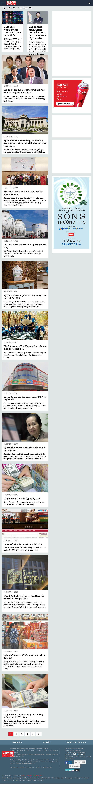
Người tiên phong (31, 778)
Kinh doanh (7, 778)
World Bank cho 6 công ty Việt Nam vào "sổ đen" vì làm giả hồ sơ (24, 597)
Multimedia (38, 780)
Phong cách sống (81, 778)
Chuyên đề (45, 778)
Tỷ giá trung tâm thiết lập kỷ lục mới (22, 498)
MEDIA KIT (17, 742)
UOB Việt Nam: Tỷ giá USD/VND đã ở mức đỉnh (12, 31)
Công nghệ (18, 778)
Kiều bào (14, 780)
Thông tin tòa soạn (76, 742)
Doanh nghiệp (25, 780)
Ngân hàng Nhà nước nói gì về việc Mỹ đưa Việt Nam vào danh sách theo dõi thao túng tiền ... (25, 143)
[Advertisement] (71, 156)
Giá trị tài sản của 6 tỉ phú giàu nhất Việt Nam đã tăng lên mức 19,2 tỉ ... (24, 91)
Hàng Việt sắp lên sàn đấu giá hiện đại (23, 544)
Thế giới (5, 780)
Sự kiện (46, 742)
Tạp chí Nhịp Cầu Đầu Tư (31, 775)
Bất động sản (66, 778)
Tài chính (55, 778)
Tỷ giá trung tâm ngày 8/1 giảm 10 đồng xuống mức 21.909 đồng (23, 715)
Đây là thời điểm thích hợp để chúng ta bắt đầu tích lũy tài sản (37, 32)
